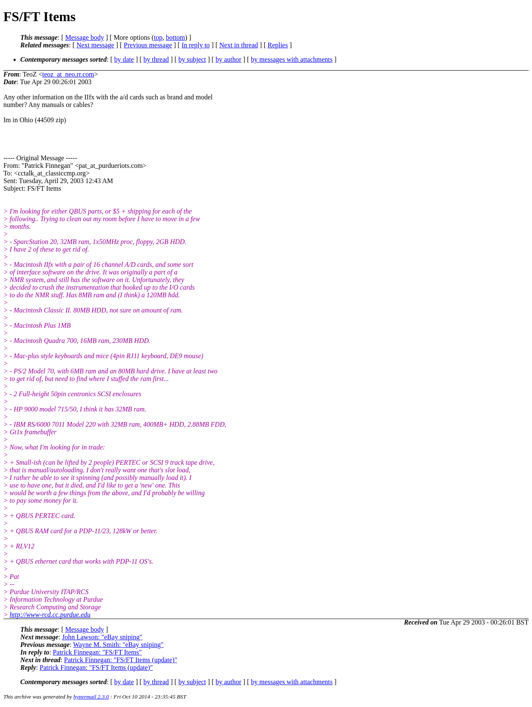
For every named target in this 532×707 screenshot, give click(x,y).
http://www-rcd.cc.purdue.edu (50, 614)
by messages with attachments (292, 59)
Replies (277, 45)
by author (228, 59)
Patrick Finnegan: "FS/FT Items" (97, 652)
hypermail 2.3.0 (91, 696)
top (158, 37)
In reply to (196, 45)
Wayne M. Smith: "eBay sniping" (118, 644)
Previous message (148, 45)
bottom (175, 37)
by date (124, 59)
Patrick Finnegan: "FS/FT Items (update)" (120, 659)
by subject (192, 59)
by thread (156, 59)
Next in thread (238, 45)
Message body (84, 37)
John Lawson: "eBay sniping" (102, 637)
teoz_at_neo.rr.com (68, 74)
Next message (95, 45)
